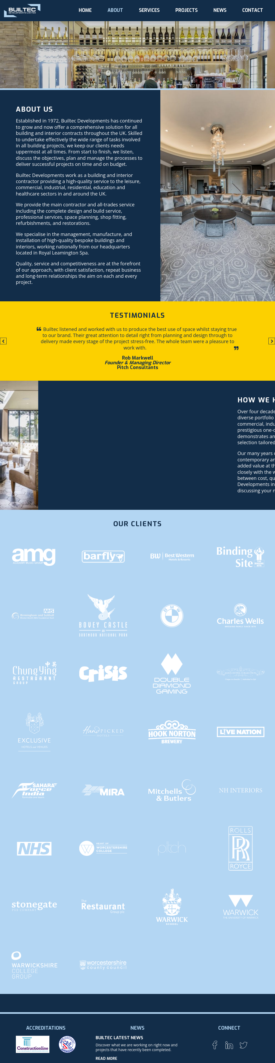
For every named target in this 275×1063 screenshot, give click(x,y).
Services (149, 10)
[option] (137, 348)
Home (85, 10)
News (219, 10)
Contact (252, 10)
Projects (186, 10)
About (115, 10)
